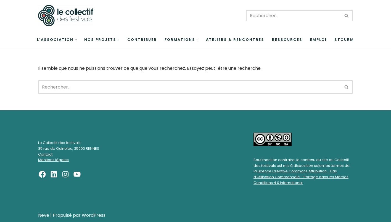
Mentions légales (53, 159)
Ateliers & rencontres (235, 39)
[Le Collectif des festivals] (65, 15)
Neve (43, 215)
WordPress (93, 215)
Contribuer (142, 39)
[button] (76, 40)
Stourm (344, 39)
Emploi (318, 39)
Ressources (287, 39)
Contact (45, 154)
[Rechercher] (293, 15)
